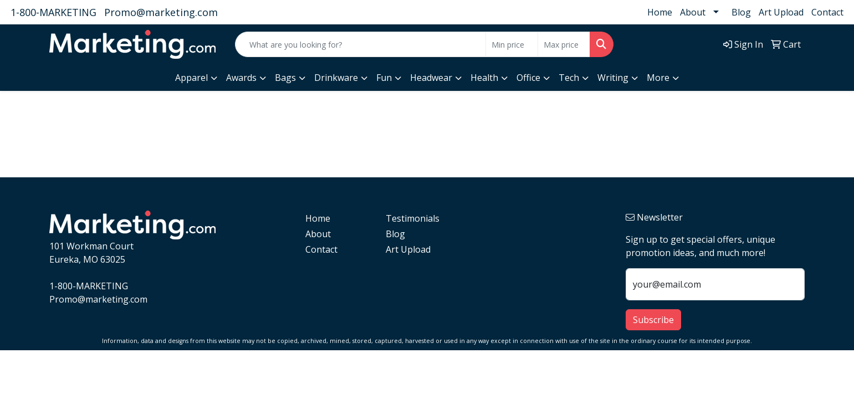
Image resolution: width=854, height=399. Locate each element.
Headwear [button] (431, 77)
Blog (741, 12)
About (692, 12)
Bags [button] (285, 77)
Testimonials (412, 218)
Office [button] (528, 77)
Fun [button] (384, 77)
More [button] (658, 77)
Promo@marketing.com (161, 12)
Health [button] (484, 77)
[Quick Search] (360, 44)
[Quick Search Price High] (564, 44)
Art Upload (781, 12)
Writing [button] (612, 77)
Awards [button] (241, 77)
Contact (827, 12)
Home (659, 12)
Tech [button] (569, 77)
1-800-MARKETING (53, 12)
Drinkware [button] (336, 77)
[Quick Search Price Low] (511, 44)
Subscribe (653, 320)
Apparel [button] (191, 77)
